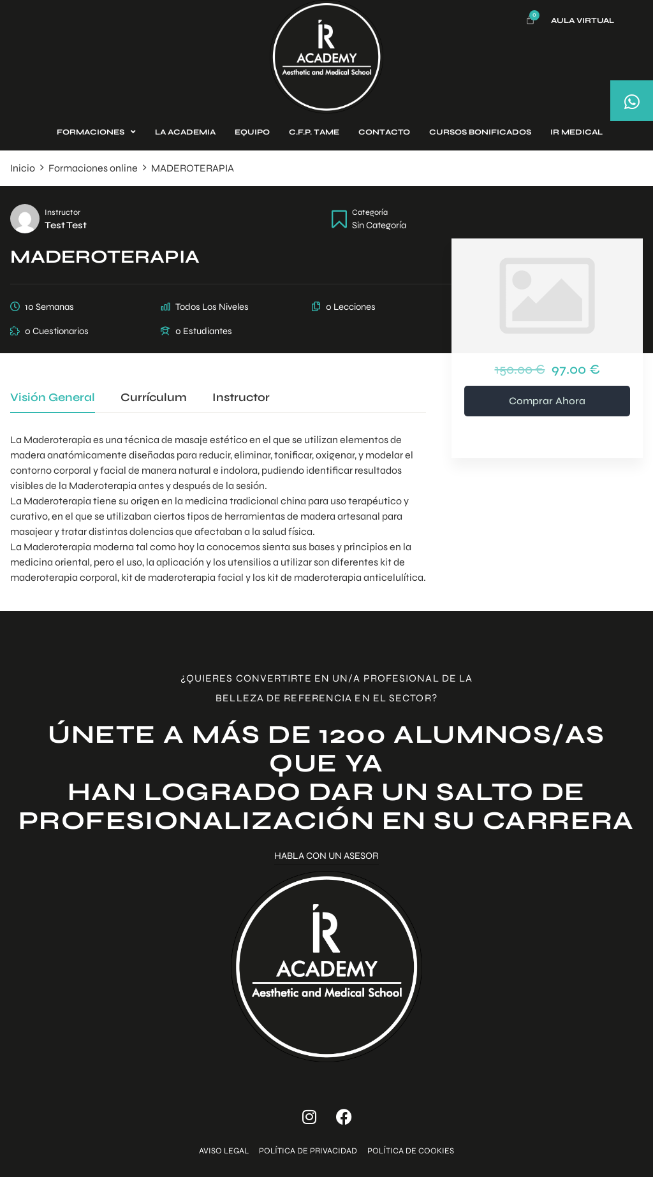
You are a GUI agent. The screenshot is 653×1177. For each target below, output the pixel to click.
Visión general (52, 397)
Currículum (154, 397)
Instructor (62, 212)
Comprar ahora (547, 401)
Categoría (370, 212)
